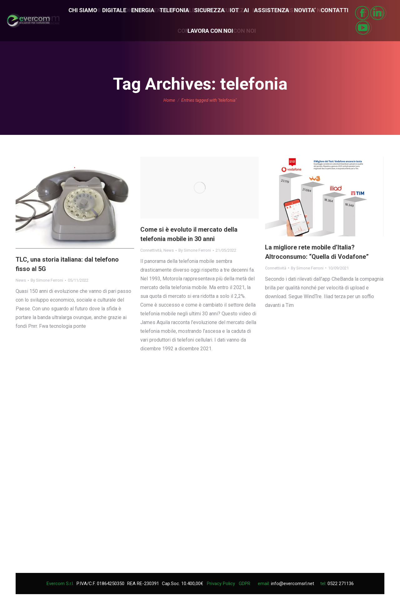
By (47, 280)
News (21, 280)
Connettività (151, 250)
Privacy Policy (221, 583)
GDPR (244, 583)
